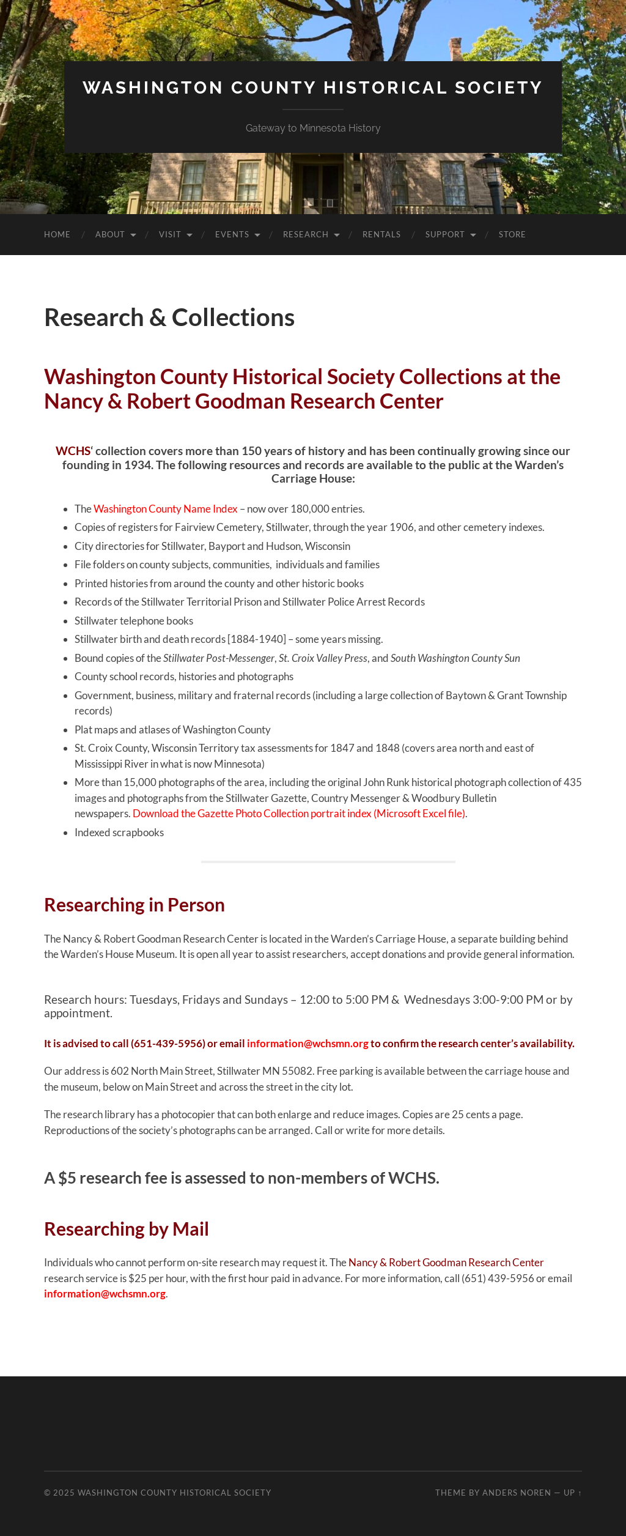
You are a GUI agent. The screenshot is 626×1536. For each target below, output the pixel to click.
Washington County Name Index (166, 508)
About (110, 234)
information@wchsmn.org (308, 1043)
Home (57, 234)
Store (512, 234)
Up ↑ (573, 1492)
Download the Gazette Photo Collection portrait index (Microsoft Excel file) (299, 813)
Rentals (382, 234)
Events (232, 234)
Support (445, 234)
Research (306, 234)
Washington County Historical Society (313, 88)
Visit (170, 234)
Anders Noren (516, 1492)
